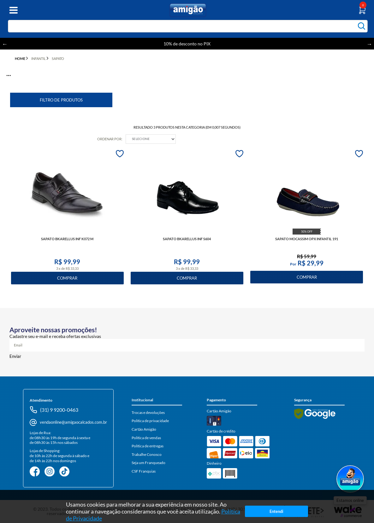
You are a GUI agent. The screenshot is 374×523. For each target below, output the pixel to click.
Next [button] (369, 44)
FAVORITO (120, 153)
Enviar (15, 356)
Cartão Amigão (144, 429)
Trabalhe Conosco (147, 454)
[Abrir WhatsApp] (350, 479)
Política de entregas (147, 446)
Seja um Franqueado (148, 462)
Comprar (67, 278)
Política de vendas (146, 437)
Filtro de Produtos (61, 99)
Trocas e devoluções (148, 412)
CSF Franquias (144, 471)
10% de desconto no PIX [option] (187, 43)
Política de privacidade (150, 420)
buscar (361, 26)
